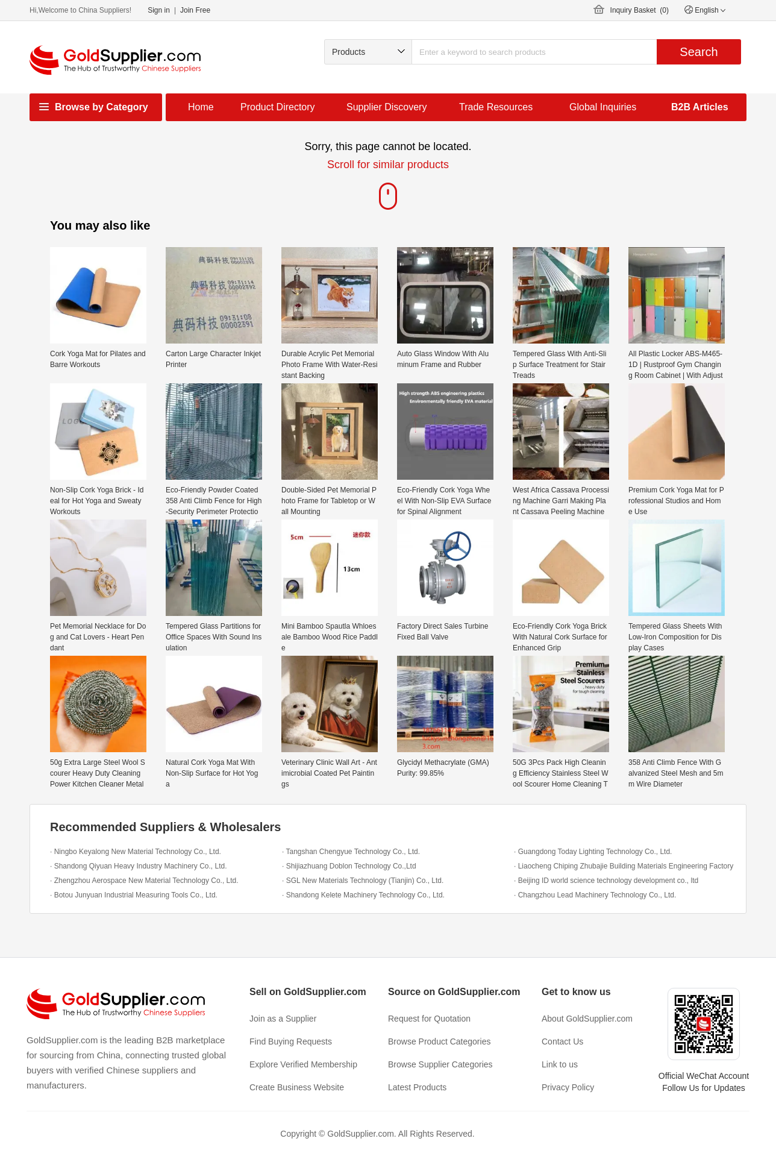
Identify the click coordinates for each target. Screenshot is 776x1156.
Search (699, 51)
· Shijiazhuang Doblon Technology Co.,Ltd (349, 866)
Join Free (195, 10)
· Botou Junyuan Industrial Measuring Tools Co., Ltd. (133, 895)
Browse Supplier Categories (440, 1064)
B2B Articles (699, 107)
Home (201, 107)
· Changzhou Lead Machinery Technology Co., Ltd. (595, 895)
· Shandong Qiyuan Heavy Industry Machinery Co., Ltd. (138, 866)
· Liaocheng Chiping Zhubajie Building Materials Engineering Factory (623, 866)
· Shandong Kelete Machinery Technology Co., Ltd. (363, 895)
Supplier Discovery (386, 107)
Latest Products (417, 1087)
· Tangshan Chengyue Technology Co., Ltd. (351, 851)
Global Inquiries (602, 107)
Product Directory (277, 107)
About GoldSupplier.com (587, 1018)
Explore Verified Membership (303, 1064)
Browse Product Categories (439, 1041)
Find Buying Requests (290, 1041)
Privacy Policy (568, 1087)
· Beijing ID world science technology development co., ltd (606, 880)
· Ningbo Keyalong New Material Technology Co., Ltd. (135, 851)
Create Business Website (296, 1087)
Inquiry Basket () (639, 10)
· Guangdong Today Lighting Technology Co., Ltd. (593, 851)
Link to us (560, 1064)
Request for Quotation (429, 1018)
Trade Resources (496, 107)
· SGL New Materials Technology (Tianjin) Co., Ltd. (362, 880)
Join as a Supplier (282, 1018)
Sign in (159, 10)
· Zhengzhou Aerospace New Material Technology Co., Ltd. (144, 880)
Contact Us (562, 1041)
